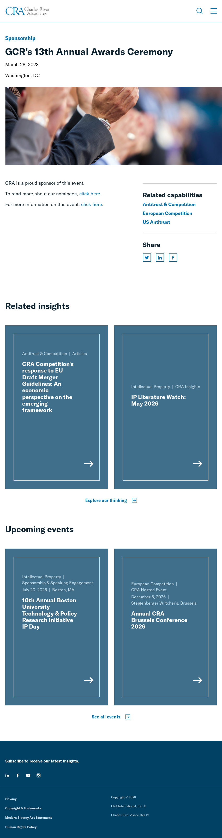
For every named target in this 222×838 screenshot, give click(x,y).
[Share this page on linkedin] (160, 257)
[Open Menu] (214, 11)
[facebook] (18, 775)
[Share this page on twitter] (147, 257)
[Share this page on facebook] (173, 257)
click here (89, 194)
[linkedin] (7, 775)
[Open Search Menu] (199, 11)
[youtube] (28, 775)
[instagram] (39, 775)
